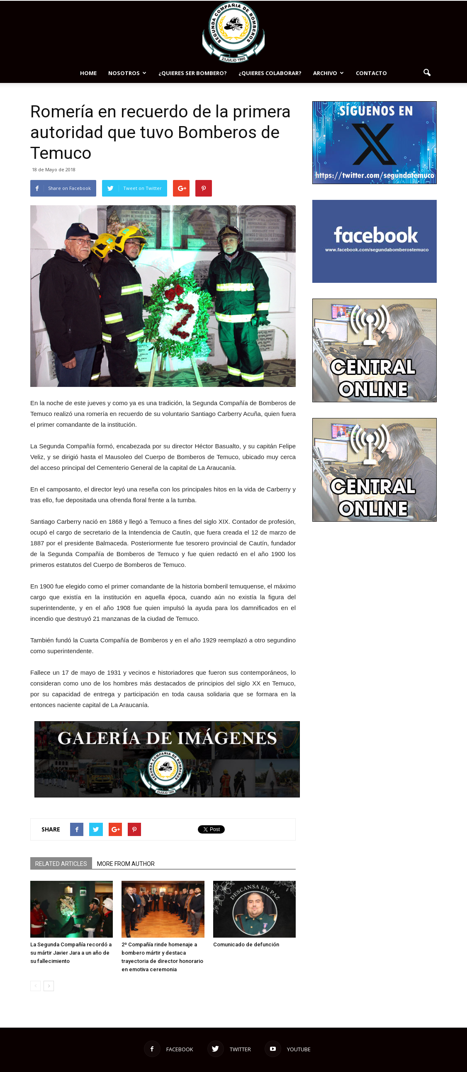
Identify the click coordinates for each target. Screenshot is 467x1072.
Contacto (371, 73)
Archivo (328, 73)
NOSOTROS (127, 73)
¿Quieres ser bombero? (192, 73)
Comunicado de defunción (246, 944)
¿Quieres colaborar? (270, 73)
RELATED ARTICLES (61, 864)
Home (88, 73)
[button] (427, 73)
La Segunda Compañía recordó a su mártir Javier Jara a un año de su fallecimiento (71, 952)
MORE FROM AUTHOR (126, 864)
